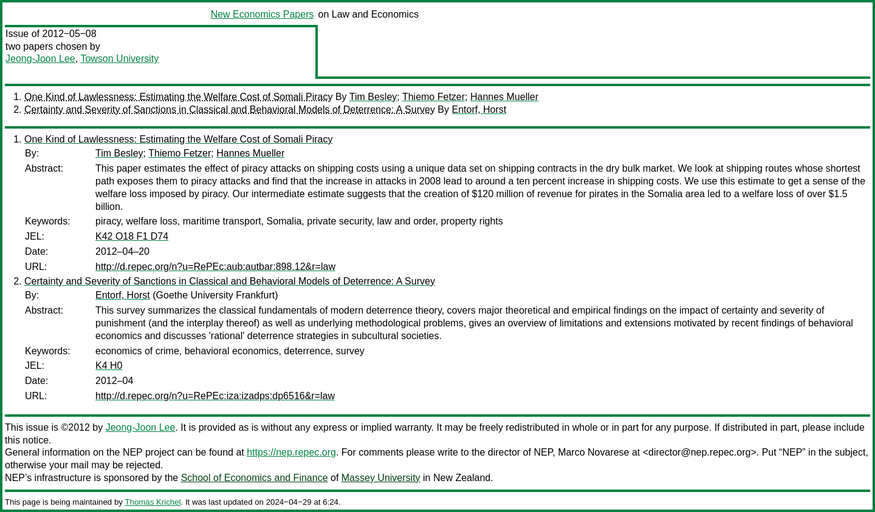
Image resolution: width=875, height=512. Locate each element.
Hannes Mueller (504, 97)
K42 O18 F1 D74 (131, 236)
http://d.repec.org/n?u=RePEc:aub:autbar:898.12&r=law (215, 266)
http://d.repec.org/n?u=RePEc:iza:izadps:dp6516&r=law (215, 396)
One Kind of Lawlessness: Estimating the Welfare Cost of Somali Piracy (178, 97)
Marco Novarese (593, 452)
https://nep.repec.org (291, 452)
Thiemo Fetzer (433, 97)
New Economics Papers (262, 14)
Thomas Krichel (152, 502)
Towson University (119, 58)
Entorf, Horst (478, 109)
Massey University (380, 478)
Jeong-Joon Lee (40, 58)
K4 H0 (108, 365)
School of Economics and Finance (254, 478)
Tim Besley (373, 97)
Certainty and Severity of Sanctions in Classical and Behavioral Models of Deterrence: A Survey (229, 109)
